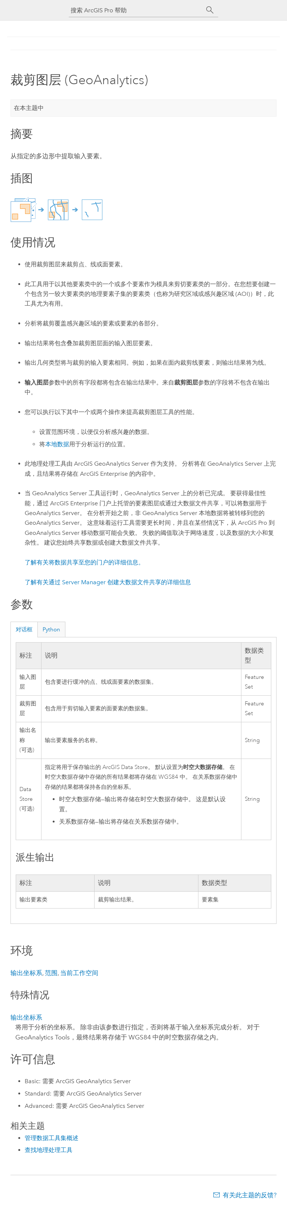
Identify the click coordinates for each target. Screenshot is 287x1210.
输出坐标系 (26, 973)
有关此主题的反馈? (250, 1195)
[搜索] (210, 10)
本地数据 (57, 444)
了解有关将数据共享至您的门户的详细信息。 (84, 562)
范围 (51, 973)
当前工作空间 (79, 973)
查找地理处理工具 (48, 1150)
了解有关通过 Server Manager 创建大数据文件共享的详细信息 (108, 582)
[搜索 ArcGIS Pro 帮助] (136, 10)
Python (51, 629)
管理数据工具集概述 (51, 1138)
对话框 (24, 629)
